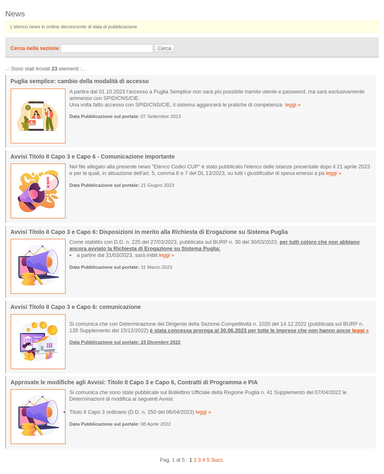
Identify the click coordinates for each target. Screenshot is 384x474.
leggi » (293, 105)
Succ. (217, 460)
